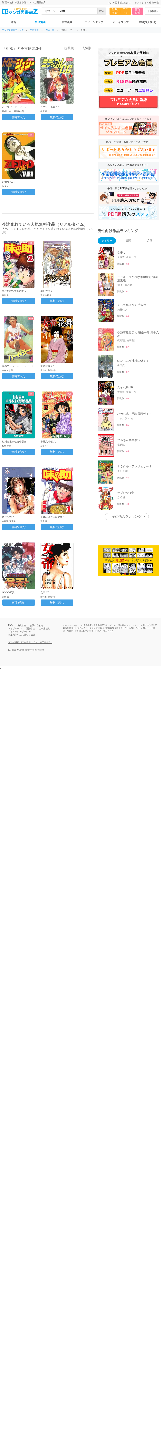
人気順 (84, 48)
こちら (110, 631)
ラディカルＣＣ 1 (50, 107)
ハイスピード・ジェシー (15, 107)
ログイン (125, 11)
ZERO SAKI (8, 182)
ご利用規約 (44, 628)
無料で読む (18, 117)
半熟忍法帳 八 (48, 441)
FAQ (10, 625)
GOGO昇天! (8, 592)
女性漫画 (67, 22)
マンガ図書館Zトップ (13, 30)
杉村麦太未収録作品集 (14, 441)
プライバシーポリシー (19, 631)
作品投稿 (138, 11)
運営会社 (30, 628)
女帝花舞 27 (47, 366)
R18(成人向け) (147, 22)
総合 (13, 22)
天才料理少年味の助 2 (14, 290)
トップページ (15, 628)
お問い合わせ (36, 625)
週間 (128, 240)
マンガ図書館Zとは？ (119, 2)
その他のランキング (126, 516)
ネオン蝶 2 (8, 517)
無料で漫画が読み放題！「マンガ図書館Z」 (30, 642)
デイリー (107, 240)
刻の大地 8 (46, 290)
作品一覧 (49, 30)
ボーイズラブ (121, 22)
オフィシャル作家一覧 (146, 2)
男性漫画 (40, 22)
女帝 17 (44, 592)
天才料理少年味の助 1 (52, 517)
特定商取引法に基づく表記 (21, 634)
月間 (149, 240)
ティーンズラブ (94, 22)
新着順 (66, 48)
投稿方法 (21, 625)
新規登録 (115, 11)
